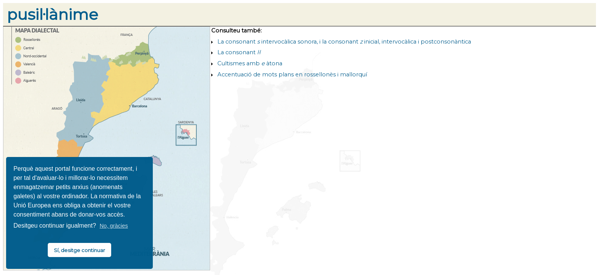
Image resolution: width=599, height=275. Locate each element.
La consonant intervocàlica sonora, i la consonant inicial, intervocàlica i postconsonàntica (344, 41)
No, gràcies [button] (114, 226)
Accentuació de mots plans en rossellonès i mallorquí (292, 74)
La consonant (239, 52)
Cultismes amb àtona (249, 63)
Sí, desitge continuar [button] (79, 250)
